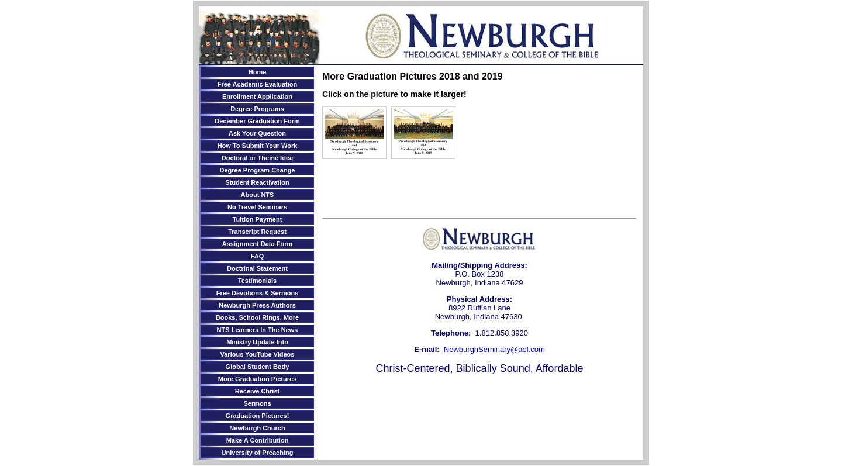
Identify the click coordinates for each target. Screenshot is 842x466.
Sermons (257, 403)
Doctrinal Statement (257, 268)
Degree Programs (257, 108)
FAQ (257, 256)
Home (258, 71)
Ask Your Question (257, 133)
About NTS (257, 194)
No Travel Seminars (257, 206)
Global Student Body (257, 366)
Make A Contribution (257, 440)
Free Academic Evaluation (258, 84)
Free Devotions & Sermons (257, 292)
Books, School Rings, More (257, 317)
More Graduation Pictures (257, 378)
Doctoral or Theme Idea (257, 157)
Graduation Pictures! (257, 415)
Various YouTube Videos (257, 354)
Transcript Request (257, 231)
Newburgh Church (257, 428)
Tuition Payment (257, 219)
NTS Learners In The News (257, 329)
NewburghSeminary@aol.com (494, 349)
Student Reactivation (257, 182)
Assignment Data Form (257, 243)
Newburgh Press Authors (257, 305)
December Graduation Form (257, 121)
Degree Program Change (257, 170)
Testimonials (257, 280)
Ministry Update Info (257, 342)
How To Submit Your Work (258, 145)
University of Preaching (258, 452)
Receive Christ (257, 391)
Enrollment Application (257, 96)
